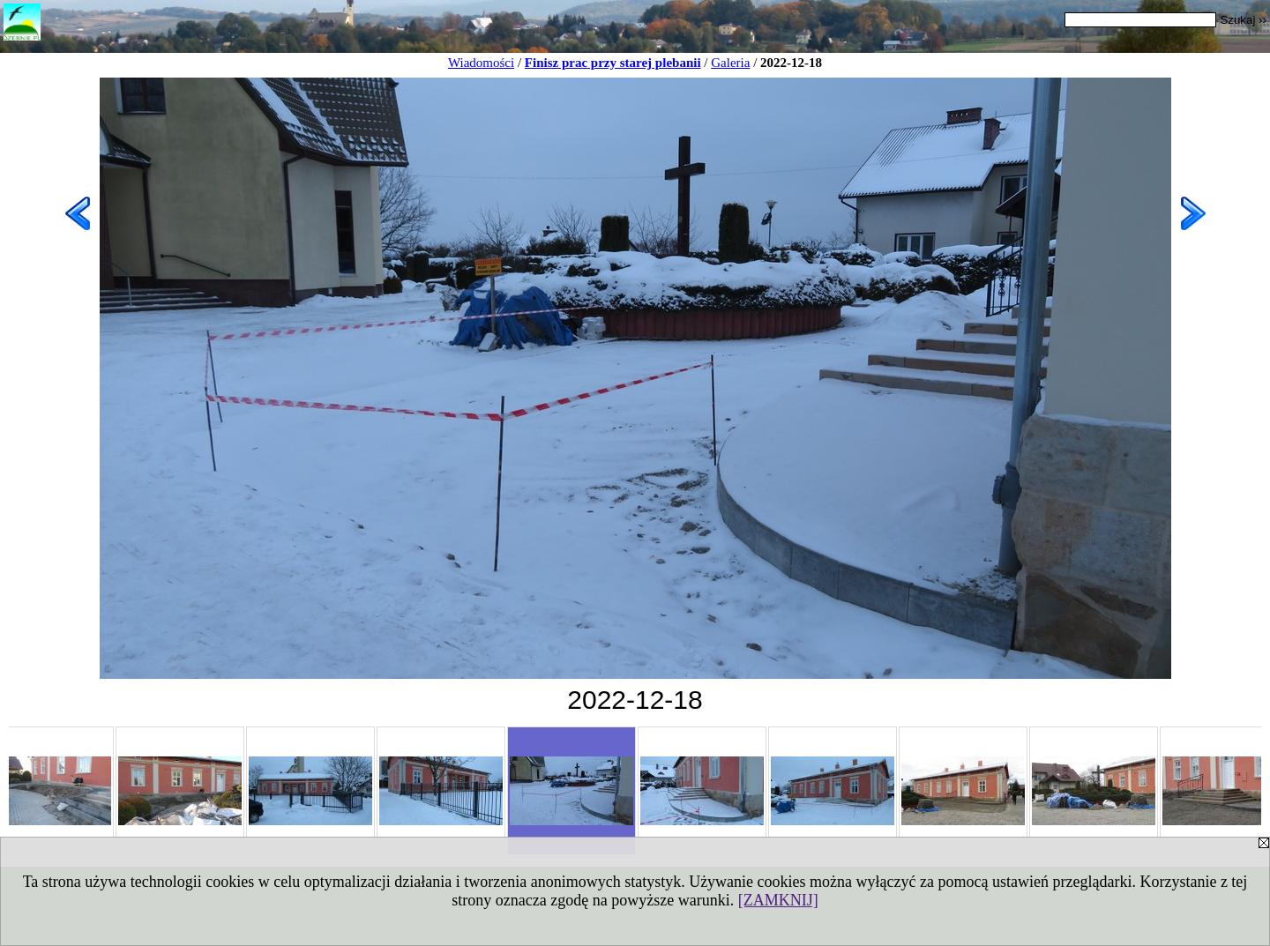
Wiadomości (481, 63)
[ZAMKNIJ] (778, 900)
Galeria (730, 63)
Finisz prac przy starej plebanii (613, 63)
